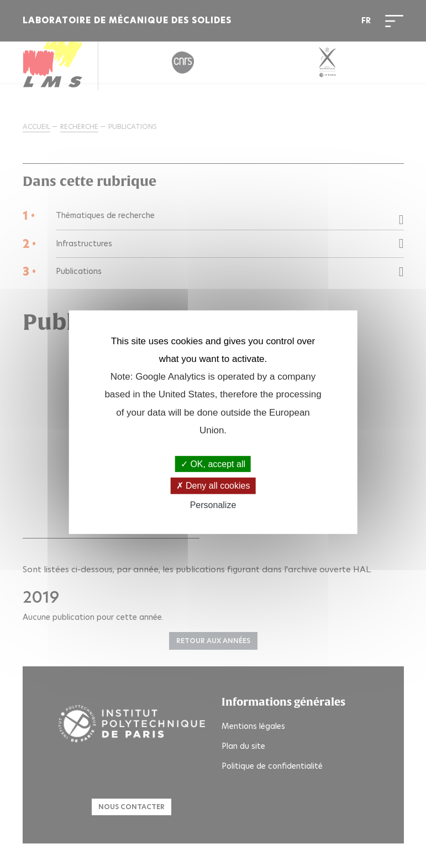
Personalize (213, 504)
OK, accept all (213, 464)
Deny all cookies (213, 485)
